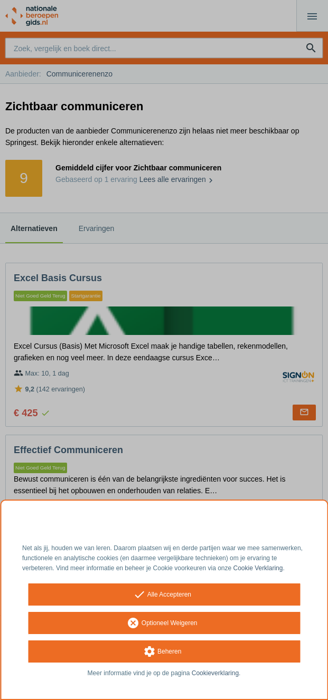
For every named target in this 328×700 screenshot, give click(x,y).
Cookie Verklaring (258, 568)
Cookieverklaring (215, 673)
